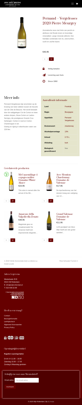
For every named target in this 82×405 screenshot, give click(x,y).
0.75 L (67, 137)
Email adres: (10, 380)
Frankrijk (68, 106)
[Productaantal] (45, 59)
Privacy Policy (9, 327)
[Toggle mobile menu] (72, 3)
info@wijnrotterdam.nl (14, 285)
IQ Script (51, 401)
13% (66, 131)
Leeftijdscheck (9, 321)
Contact (7, 316)
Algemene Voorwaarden (13, 324)
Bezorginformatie (10, 319)
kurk (66, 143)
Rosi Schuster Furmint (68, 261)
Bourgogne (69, 112)
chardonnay (69, 126)
